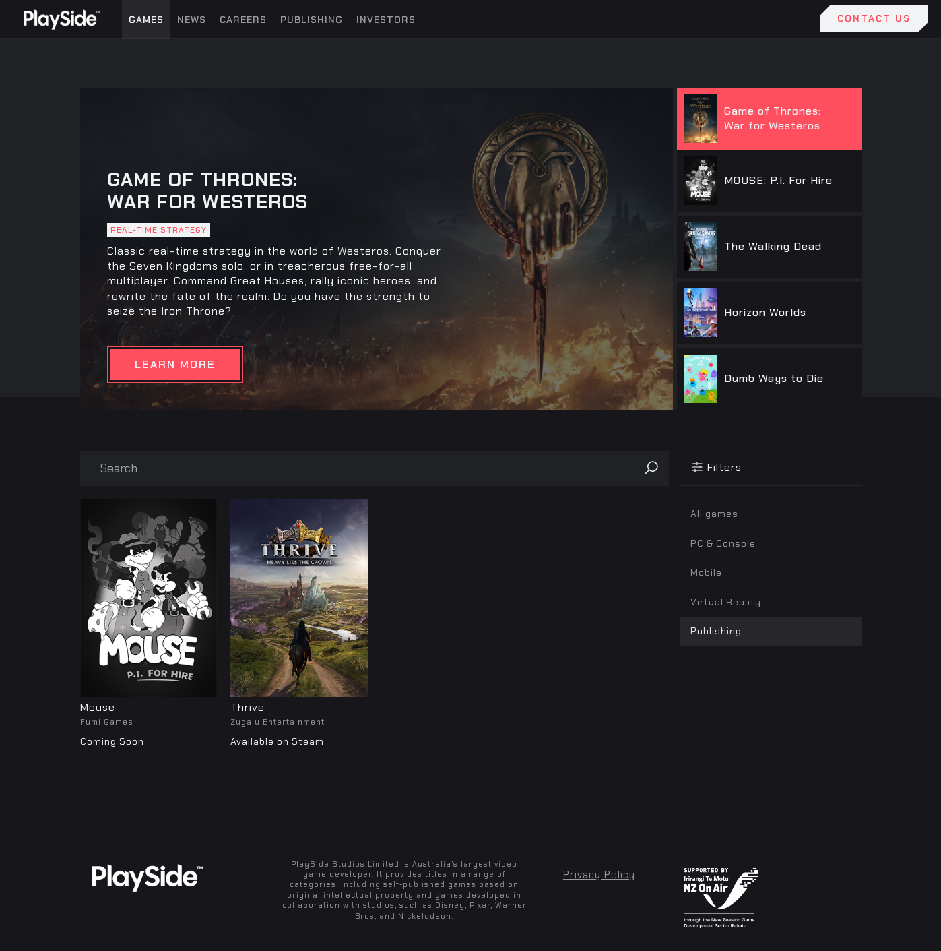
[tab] (767, 119)
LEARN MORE (175, 364)
